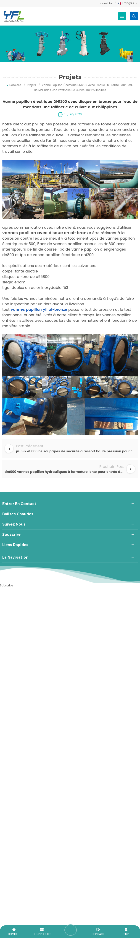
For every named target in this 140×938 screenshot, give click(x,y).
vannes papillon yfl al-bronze (38, 310)
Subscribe (6, 585)
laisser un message (70, 930)
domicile (106, 3)
